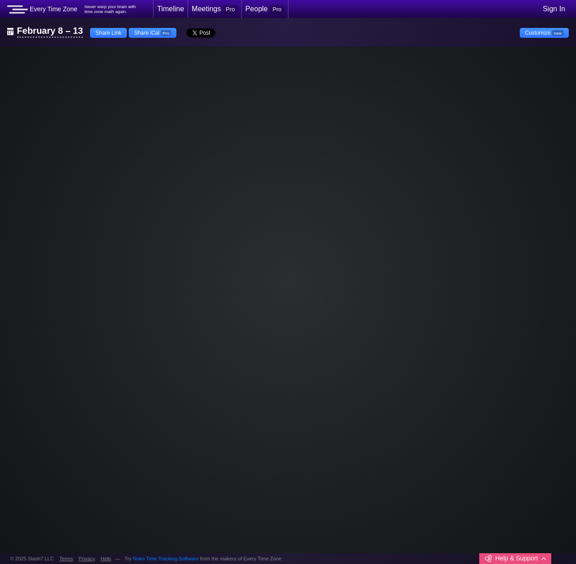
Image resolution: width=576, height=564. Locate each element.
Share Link (108, 33)
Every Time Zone (42, 9)
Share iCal (152, 33)
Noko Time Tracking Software (165, 558)
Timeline (170, 9)
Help (106, 558)
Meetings (215, 9)
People (264, 9)
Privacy (87, 558)
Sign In (554, 9)
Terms (66, 558)
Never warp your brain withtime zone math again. (110, 9)
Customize (544, 33)
